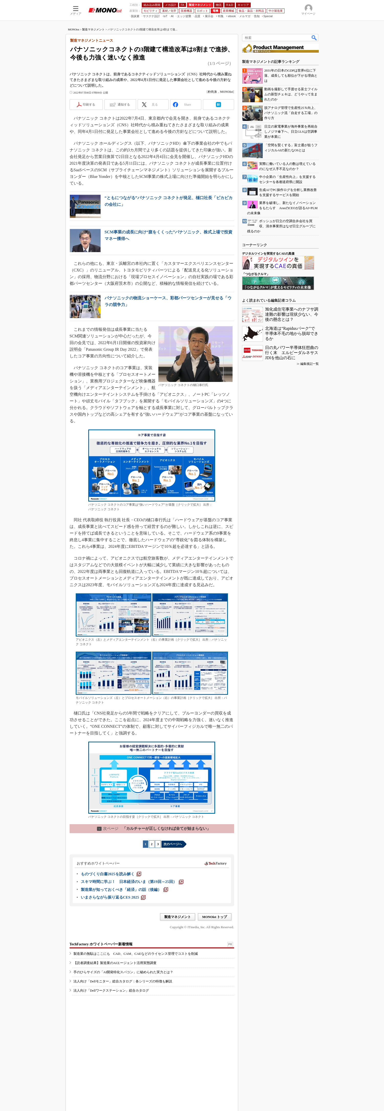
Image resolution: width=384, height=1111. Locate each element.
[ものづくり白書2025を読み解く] (111, 874)
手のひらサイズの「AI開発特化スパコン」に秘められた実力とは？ (123, 972)
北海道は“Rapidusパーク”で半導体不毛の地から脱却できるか (291, 333)
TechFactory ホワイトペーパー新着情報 (101, 944)
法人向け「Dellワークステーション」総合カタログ (111, 990)
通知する (124, 104)
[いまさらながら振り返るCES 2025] (113, 897)
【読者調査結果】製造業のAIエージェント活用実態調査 (115, 963)
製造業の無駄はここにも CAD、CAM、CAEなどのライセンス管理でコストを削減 (135, 954)
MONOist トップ (214, 917)
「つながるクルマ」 (256, 274)
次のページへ (172, 844)
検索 (314, 37)
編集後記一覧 (309, 364)
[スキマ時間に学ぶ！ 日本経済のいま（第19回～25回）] (132, 882)
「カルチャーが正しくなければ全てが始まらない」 (154, 828)
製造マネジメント (93, 29)
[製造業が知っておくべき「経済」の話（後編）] (124, 890)
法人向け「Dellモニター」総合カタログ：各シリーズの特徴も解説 (122, 981)
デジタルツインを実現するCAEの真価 (268, 253)
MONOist (73, 29)
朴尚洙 (212, 92)
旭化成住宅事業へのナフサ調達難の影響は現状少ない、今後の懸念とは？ (291, 314)
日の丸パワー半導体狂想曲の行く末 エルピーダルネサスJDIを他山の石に (291, 352)
